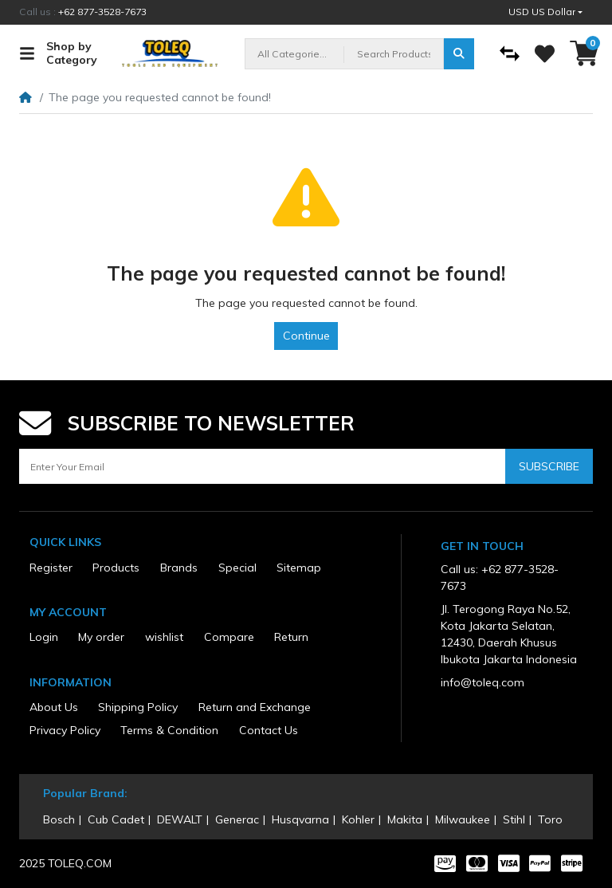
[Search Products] (393, 53)
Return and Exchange (254, 707)
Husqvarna (300, 819)
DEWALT (179, 819)
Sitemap (299, 567)
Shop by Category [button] (58, 53)
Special (237, 567)
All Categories (291, 54)
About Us (53, 707)
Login (43, 637)
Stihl (514, 819)
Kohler (358, 819)
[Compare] (510, 54)
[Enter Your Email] (262, 466)
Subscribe (549, 466)
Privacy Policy (64, 730)
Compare (229, 637)
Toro (550, 819)
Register (51, 567)
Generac (237, 819)
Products (115, 567)
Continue (306, 335)
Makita (404, 819)
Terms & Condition (169, 730)
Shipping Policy (138, 707)
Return (291, 637)
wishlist (164, 637)
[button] (545, 12)
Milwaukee (462, 819)
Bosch (59, 819)
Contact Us (268, 730)
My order (101, 637)
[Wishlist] (545, 54)
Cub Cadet (116, 819)
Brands (179, 567)
